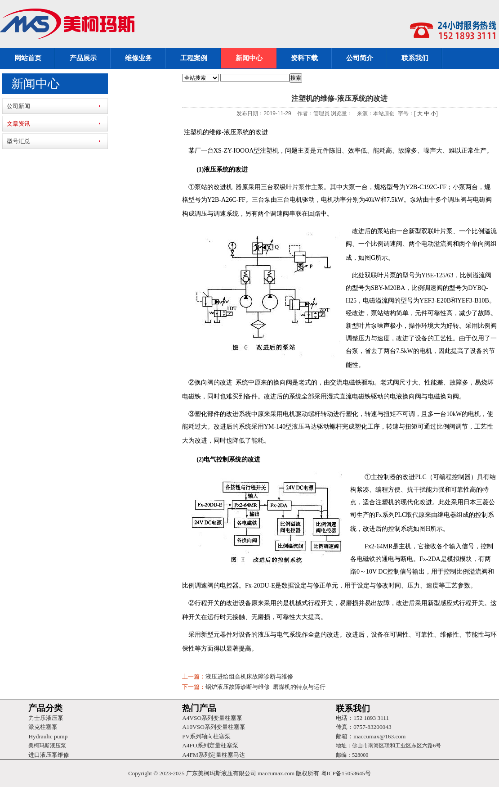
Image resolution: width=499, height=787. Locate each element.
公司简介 (359, 58)
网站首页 (27, 58)
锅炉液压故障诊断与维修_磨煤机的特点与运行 (265, 686)
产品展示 (83, 58)
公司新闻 (18, 106)
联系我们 (414, 58)
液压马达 (304, 426)
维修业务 (138, 58)
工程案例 (193, 58)
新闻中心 (249, 58)
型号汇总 (18, 141)
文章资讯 (18, 123)
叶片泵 (295, 187)
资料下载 (304, 58)
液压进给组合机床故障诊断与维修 (249, 676)
